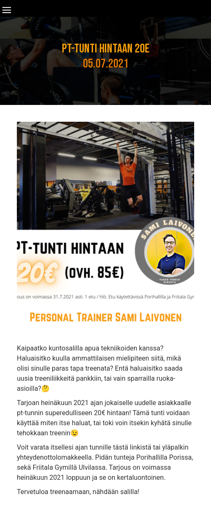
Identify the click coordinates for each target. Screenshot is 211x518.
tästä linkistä (132, 447)
